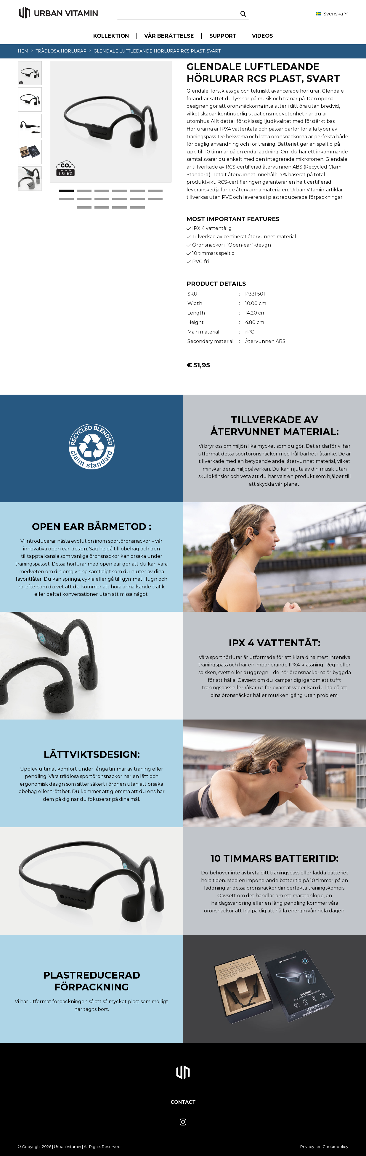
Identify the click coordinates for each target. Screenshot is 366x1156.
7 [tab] (66, 199)
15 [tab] (119, 208)
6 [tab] (155, 191)
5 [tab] (137, 191)
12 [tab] (155, 199)
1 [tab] (66, 191)
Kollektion (111, 36)
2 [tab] (84, 191)
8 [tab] (84, 199)
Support (223, 36)
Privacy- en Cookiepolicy (324, 1146)
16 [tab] (137, 208)
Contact (183, 1102)
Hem (23, 51)
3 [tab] (101, 191)
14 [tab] (101, 208)
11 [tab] (137, 199)
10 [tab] (119, 199)
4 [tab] (119, 191)
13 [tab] (84, 208)
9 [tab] (101, 199)
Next (30, 185)
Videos (262, 36)
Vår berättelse (169, 36)
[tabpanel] (110, 121)
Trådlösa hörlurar (61, 51)
